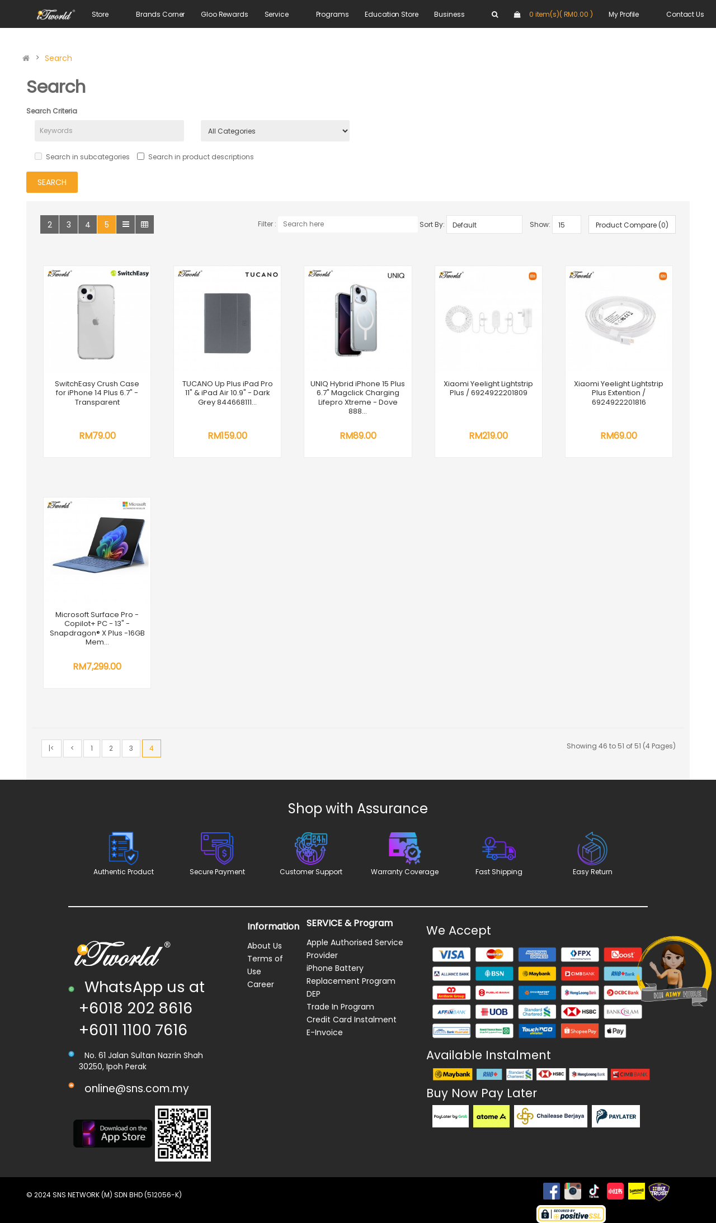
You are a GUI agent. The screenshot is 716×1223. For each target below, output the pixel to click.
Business (449, 14)
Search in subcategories (82, 157)
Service (277, 14)
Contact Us (685, 14)
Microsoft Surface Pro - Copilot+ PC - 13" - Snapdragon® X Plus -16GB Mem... (97, 628)
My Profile (624, 14)
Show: (540, 224)
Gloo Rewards (224, 14)
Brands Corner (160, 14)
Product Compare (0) (632, 225)
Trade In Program (340, 1006)
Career (260, 984)
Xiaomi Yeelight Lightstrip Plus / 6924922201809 (488, 388)
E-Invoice (325, 1032)
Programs (332, 14)
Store (100, 14)
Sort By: (432, 224)
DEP (314, 993)
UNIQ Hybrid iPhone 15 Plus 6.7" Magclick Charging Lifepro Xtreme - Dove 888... (357, 397)
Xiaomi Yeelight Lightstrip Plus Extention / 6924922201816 (618, 392)
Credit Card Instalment (352, 1019)
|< (51, 748)
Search (58, 58)
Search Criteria (51, 111)
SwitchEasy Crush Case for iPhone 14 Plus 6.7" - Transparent (97, 392)
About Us (264, 945)
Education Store (391, 14)
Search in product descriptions (195, 157)
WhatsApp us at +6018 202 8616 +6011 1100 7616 (142, 1008)
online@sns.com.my (136, 1088)
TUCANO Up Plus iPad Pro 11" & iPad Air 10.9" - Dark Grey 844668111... (227, 392)
